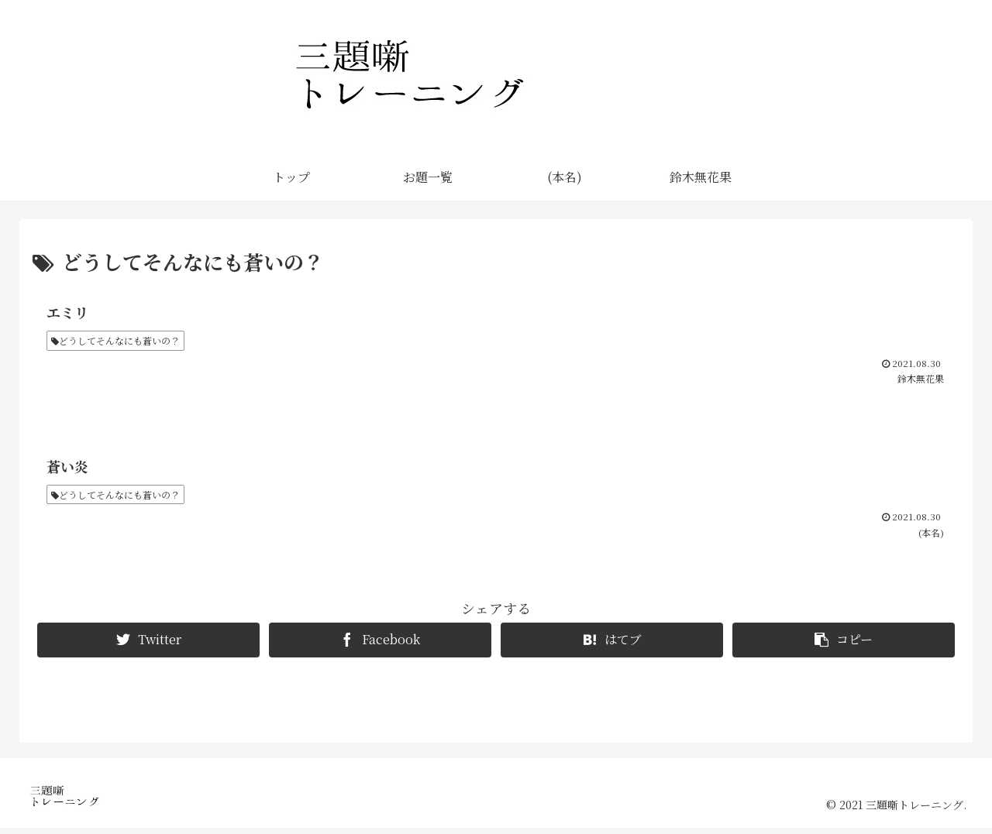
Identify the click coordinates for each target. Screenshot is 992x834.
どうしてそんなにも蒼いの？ (115, 341)
